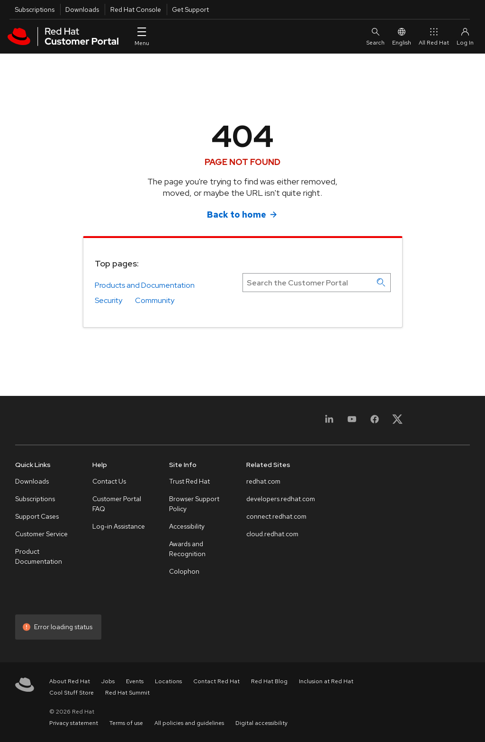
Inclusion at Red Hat (326, 681)
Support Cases (37, 516)
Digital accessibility (261, 723)
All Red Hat (434, 36)
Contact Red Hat (216, 681)
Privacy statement (73, 723)
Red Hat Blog (269, 681)
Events (135, 681)
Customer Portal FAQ (116, 504)
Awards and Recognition (187, 549)
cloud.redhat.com (272, 534)
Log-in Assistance (118, 526)
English (401, 36)
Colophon (184, 571)
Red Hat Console (135, 9)
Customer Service (41, 534)
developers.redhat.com (280, 499)
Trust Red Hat (189, 481)
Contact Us (109, 481)
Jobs (108, 681)
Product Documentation (38, 556)
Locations (168, 681)
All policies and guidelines (189, 723)
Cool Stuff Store (71, 692)
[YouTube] (352, 422)
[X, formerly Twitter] (397, 422)
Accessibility (187, 526)
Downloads (82, 9)
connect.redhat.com (276, 516)
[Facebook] (374, 422)
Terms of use (126, 723)
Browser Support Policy (194, 504)
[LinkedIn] (329, 422)
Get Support (190, 9)
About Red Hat (69, 681)
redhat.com (263, 481)
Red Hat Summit (127, 692)
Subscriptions (34, 9)
